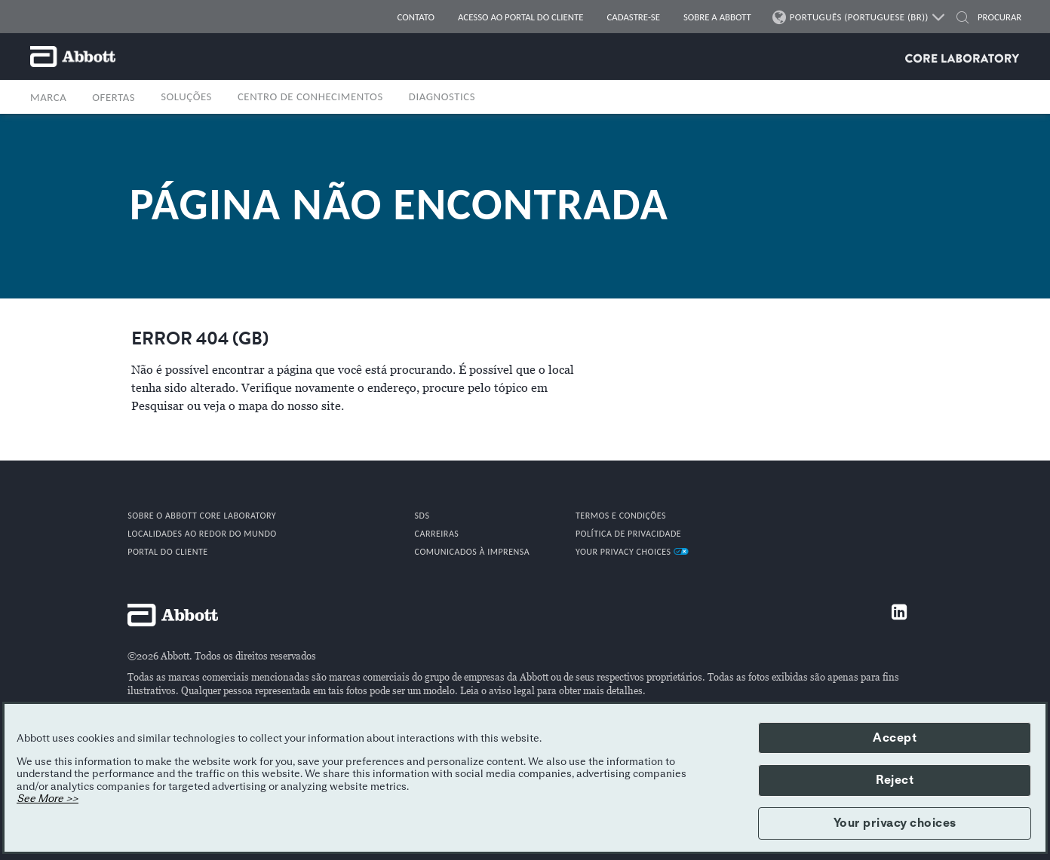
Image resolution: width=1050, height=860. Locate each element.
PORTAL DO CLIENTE (167, 551)
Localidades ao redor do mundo (202, 533)
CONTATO (416, 17)
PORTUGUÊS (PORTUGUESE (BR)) (859, 17)
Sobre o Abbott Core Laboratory (201, 515)
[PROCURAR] (994, 17)
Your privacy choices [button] (895, 823)
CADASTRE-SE (633, 17)
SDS (422, 515)
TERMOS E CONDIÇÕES (621, 515)
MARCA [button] (48, 97)
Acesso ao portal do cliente (521, 17)
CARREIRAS (437, 533)
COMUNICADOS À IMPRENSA (472, 551)
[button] (962, 19)
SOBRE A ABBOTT (717, 17)
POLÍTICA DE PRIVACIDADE (628, 533)
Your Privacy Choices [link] (632, 551)
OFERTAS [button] (113, 97)
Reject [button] (894, 780)
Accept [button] (894, 738)
